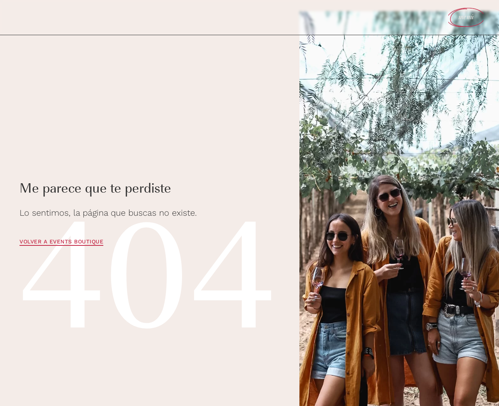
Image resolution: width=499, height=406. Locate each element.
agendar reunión (38, 17)
